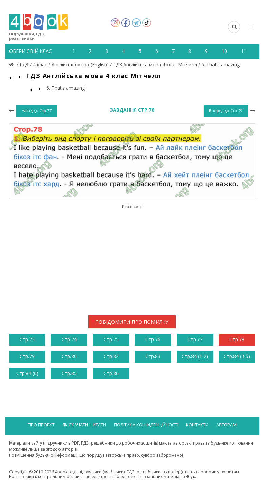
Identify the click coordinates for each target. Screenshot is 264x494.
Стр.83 (152, 356)
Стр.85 (69, 373)
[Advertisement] (132, 256)
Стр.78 (236, 339)
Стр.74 (69, 339)
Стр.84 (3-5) (237, 356)
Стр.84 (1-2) (195, 356)
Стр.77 (194, 339)
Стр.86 (111, 373)
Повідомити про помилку (132, 321)
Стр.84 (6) (27, 373)
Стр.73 (27, 339)
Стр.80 (69, 356)
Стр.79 (27, 356)
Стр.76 (152, 339)
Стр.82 (111, 356)
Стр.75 (111, 339)
